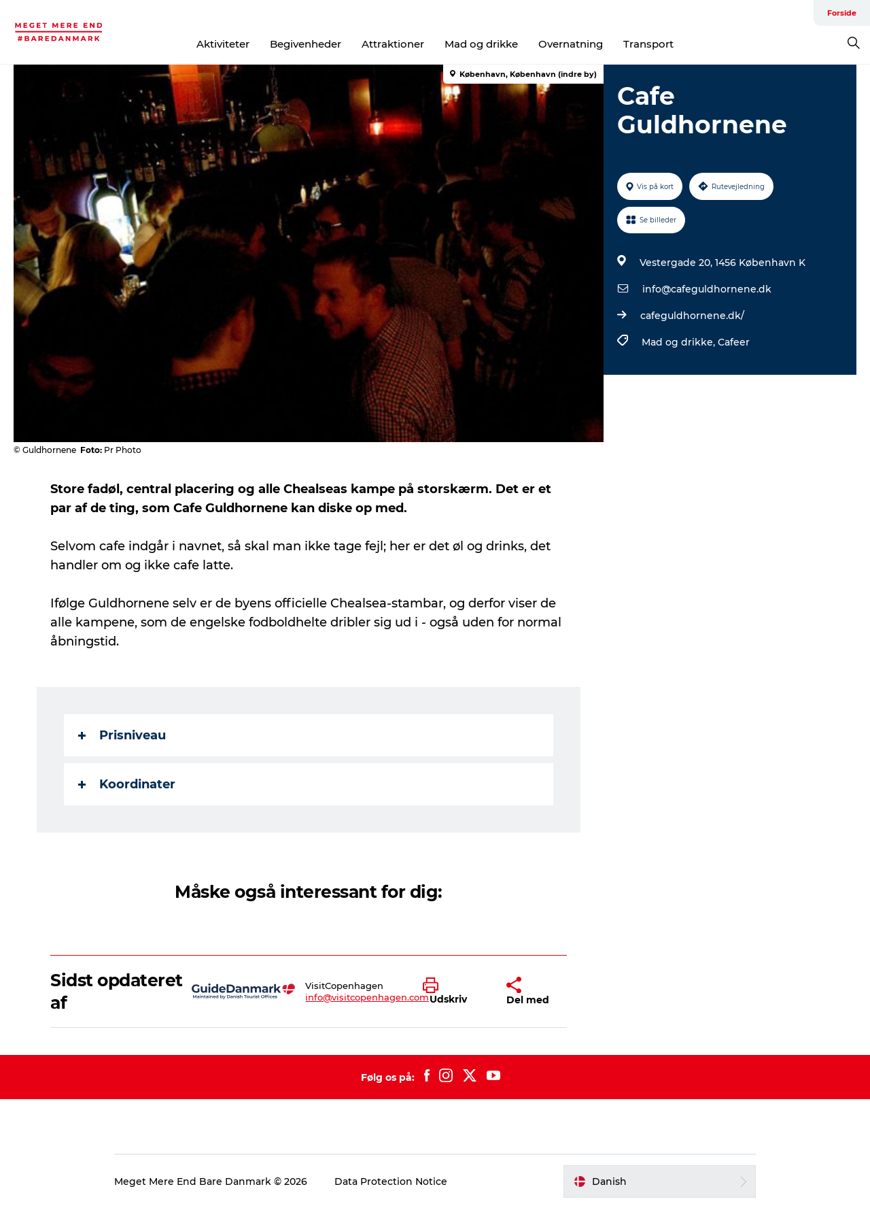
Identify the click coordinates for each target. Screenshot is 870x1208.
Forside (841, 13)
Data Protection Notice (390, 1181)
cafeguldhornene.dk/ (692, 315)
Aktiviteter (222, 43)
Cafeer (734, 342)
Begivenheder (305, 43)
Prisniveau (122, 735)
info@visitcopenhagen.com (367, 997)
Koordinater (126, 784)
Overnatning (570, 43)
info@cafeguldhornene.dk (706, 289)
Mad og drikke (481, 43)
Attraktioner (393, 43)
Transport (648, 43)
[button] (454, 991)
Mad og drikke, (680, 342)
